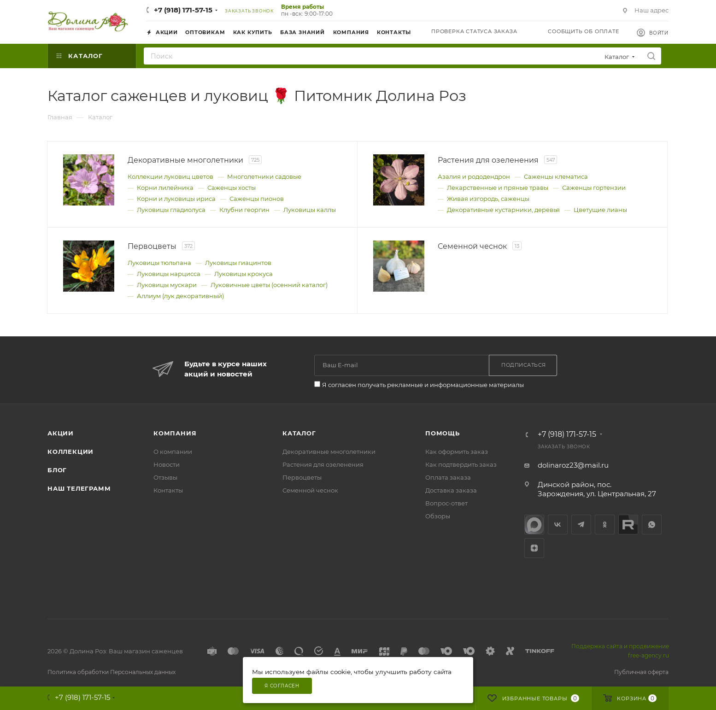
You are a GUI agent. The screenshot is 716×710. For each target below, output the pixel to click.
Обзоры (437, 516)
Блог (57, 470)
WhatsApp (652, 524)
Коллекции (70, 451)
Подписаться (523, 365)
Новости (166, 464)
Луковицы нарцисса (168, 273)
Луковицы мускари (167, 284)
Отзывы (165, 477)
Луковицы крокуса (243, 273)
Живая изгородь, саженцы (488, 198)
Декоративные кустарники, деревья (503, 209)
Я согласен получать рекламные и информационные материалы (423, 384)
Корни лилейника (165, 187)
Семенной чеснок (310, 490)
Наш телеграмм (79, 488)
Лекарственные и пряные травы (497, 187)
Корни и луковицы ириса (176, 198)
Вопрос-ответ (446, 503)
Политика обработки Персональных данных (111, 672)
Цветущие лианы (600, 209)
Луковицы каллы (309, 209)
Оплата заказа (448, 477)
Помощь (442, 433)
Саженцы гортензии (594, 187)
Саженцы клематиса (556, 176)
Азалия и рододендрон (474, 176)
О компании (172, 451)
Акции (60, 433)
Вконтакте (558, 524)
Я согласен (281, 686)
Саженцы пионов (256, 198)
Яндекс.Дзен (534, 548)
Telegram (581, 524)
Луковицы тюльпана (159, 262)
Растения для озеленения (323, 464)
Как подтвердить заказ (461, 464)
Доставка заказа (451, 490)
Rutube (628, 524)
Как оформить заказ (456, 451)
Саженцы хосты (231, 187)
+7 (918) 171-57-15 (183, 10)
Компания (174, 433)
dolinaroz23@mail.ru (573, 465)
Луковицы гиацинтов (238, 262)
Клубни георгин (244, 209)
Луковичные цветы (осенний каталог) (269, 284)
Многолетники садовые (264, 176)
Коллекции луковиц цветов (170, 176)
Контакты (168, 490)
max (534, 524)
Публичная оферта (641, 672)
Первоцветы (302, 477)
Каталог (299, 433)
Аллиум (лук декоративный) (180, 295)
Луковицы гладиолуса (171, 209)
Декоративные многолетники (329, 451)
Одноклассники (605, 524)
